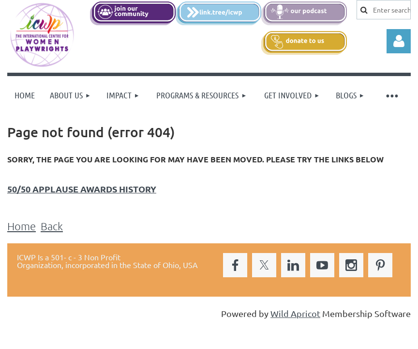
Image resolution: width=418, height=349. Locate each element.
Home (21, 226)
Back (52, 226)
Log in (399, 41)
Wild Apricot (295, 313)
